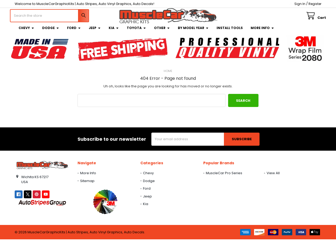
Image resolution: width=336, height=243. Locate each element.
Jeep (95, 31)
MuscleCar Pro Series (224, 176)
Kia (114, 31)
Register (315, 4)
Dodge (50, 31)
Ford (74, 31)
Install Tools (230, 31)
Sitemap (87, 184)
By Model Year (193, 31)
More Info (262, 31)
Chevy (26, 31)
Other (162, 31)
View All (273, 176)
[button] (105, 205)
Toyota (136, 31)
